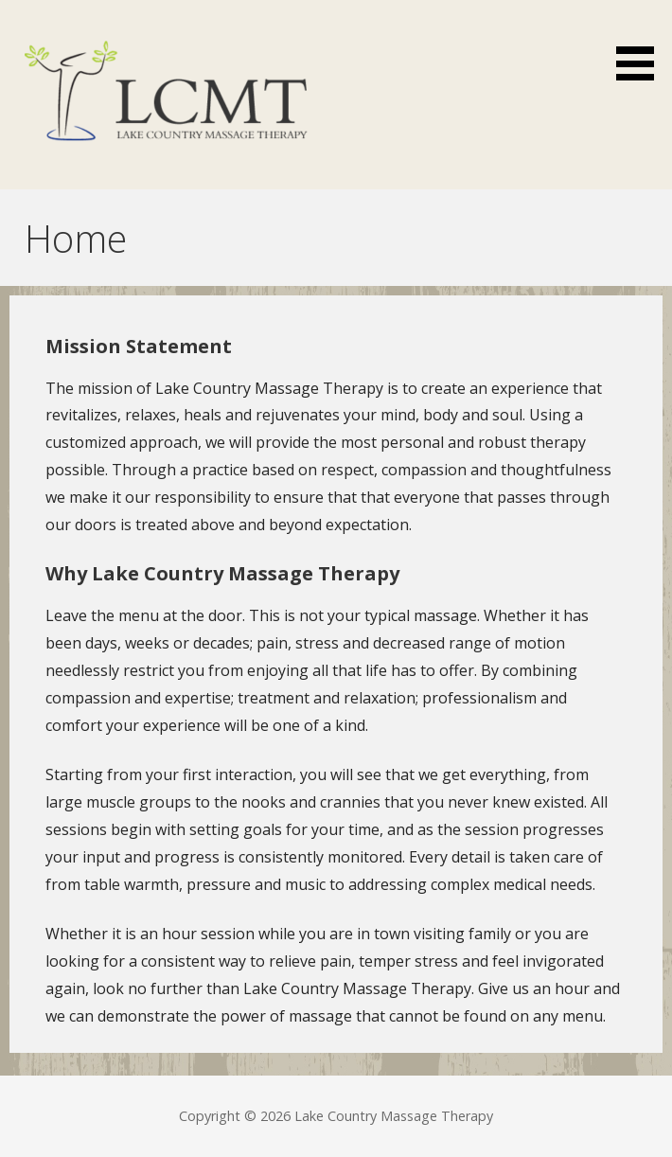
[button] (641, 43)
